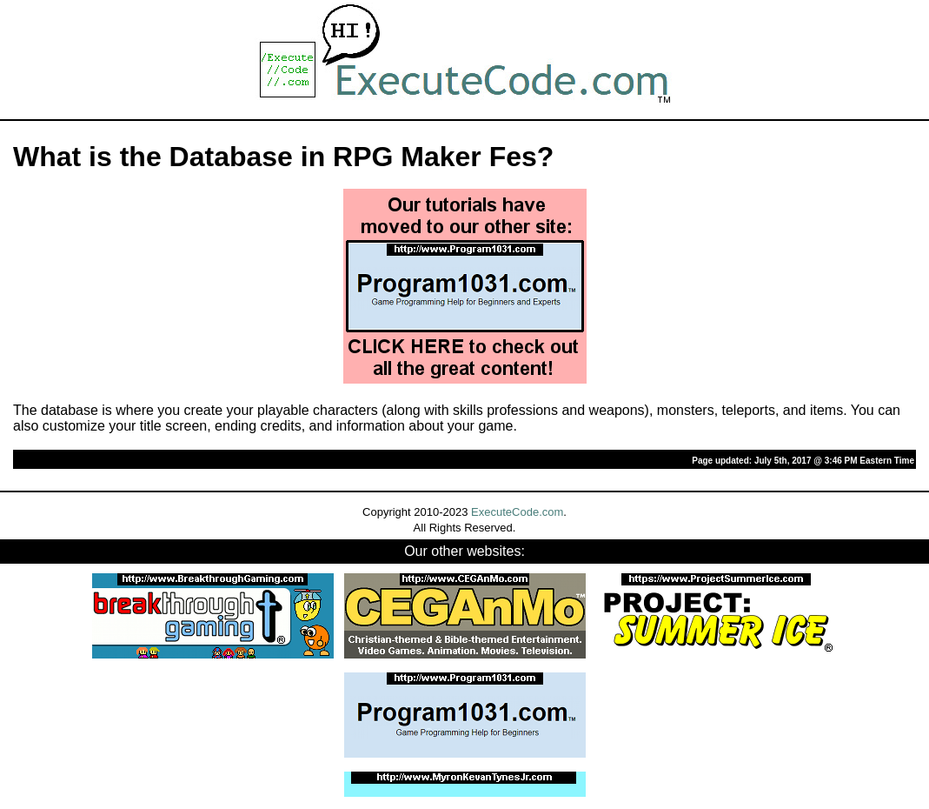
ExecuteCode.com (517, 511)
